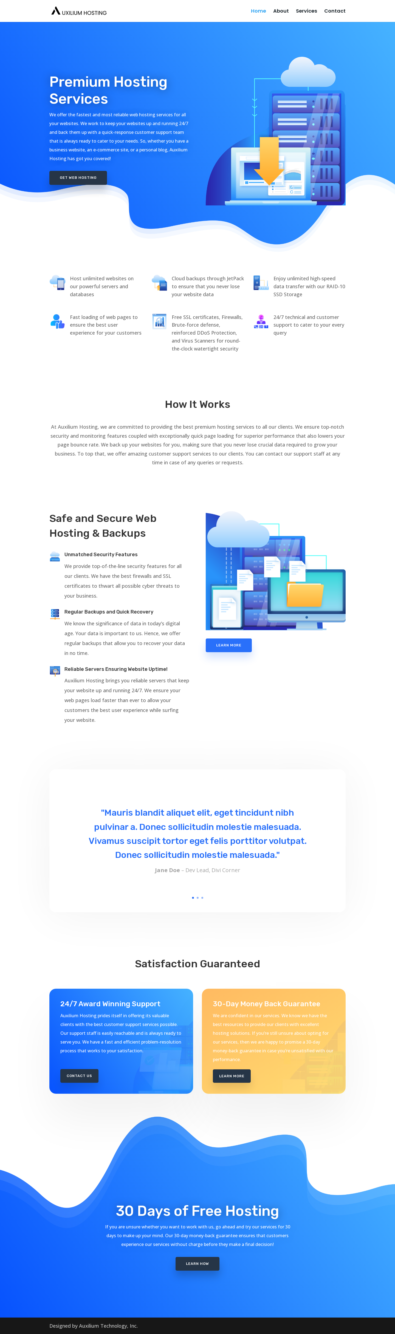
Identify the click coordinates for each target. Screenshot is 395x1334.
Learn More (228, 645)
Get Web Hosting (78, 178)
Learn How (197, 1243)
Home (258, 11)
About (281, 11)
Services (306, 11)
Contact (335, 11)
